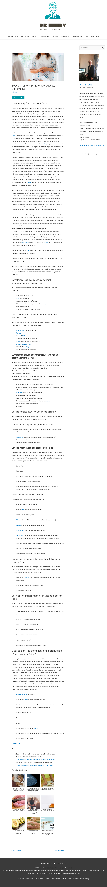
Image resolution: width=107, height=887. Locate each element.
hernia (27, 577)
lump (28, 250)
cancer (36, 728)
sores (30, 182)
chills (24, 336)
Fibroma (19, 520)
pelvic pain (25, 242)
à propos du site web (66, 868)
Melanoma (19, 535)
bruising (43, 304)
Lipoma (18, 525)
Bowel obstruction (22, 694)
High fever (19, 392)
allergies (46, 144)
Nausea (18, 341)
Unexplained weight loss (24, 344)
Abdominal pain (21, 330)
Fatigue (18, 333)
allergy (14, 136)
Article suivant (61, 850)
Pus (17, 298)
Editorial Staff (16, 744)
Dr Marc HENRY (87, 85)
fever (38, 237)
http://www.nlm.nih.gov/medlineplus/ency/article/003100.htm (36, 759)
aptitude (14, 92)
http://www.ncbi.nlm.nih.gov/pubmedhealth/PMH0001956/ (35, 765)
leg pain (48, 401)
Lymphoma (20, 530)
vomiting (47, 242)
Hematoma (20, 437)
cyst (23, 509)
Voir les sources (17, 749)
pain (26, 700)
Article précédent (16, 850)
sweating (26, 347)
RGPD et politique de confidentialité (45, 868)
